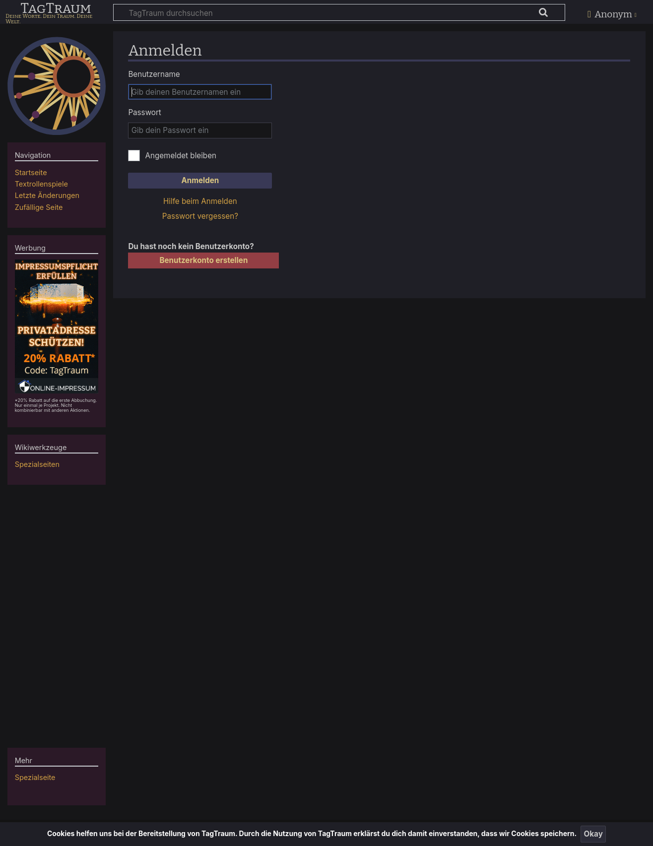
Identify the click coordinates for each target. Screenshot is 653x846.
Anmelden (200, 180)
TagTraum (55, 8)
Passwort (144, 112)
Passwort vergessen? (200, 216)
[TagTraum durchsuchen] (339, 12)
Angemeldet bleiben (180, 155)
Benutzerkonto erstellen (203, 260)
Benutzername (154, 74)
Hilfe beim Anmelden (200, 201)
